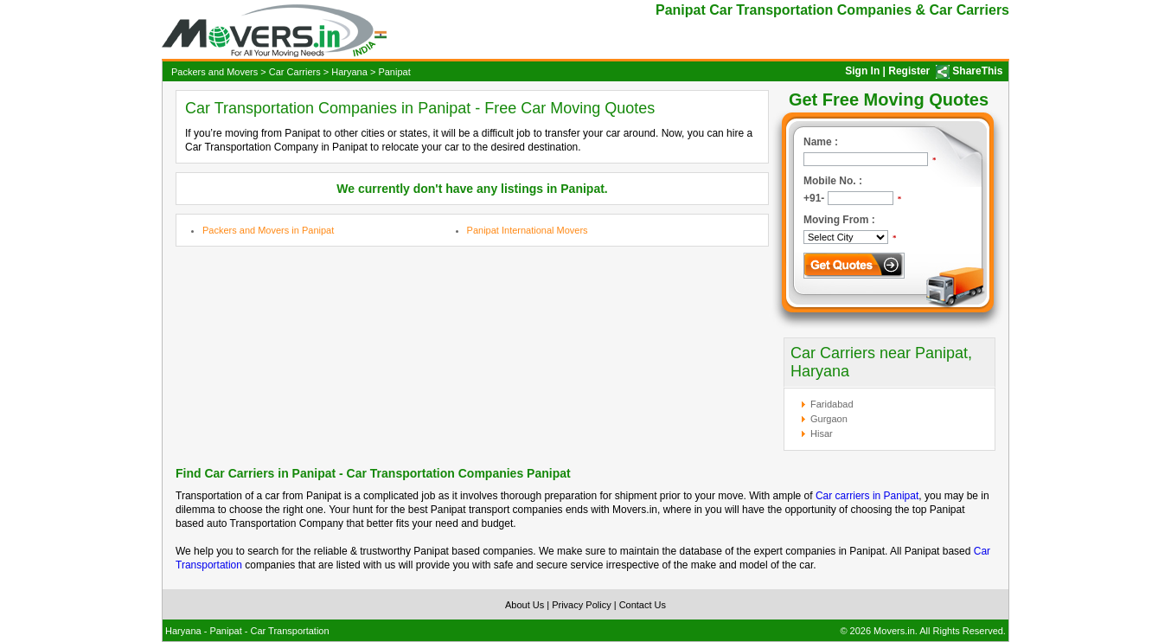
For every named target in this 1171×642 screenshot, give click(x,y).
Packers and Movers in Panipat (268, 230)
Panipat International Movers (527, 230)
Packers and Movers (214, 72)
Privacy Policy (581, 605)
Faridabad (832, 404)
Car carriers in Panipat (867, 496)
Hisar (821, 433)
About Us (524, 605)
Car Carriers (295, 72)
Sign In (862, 71)
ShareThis (977, 71)
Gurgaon (829, 419)
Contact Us (642, 605)
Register (909, 71)
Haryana (349, 72)
